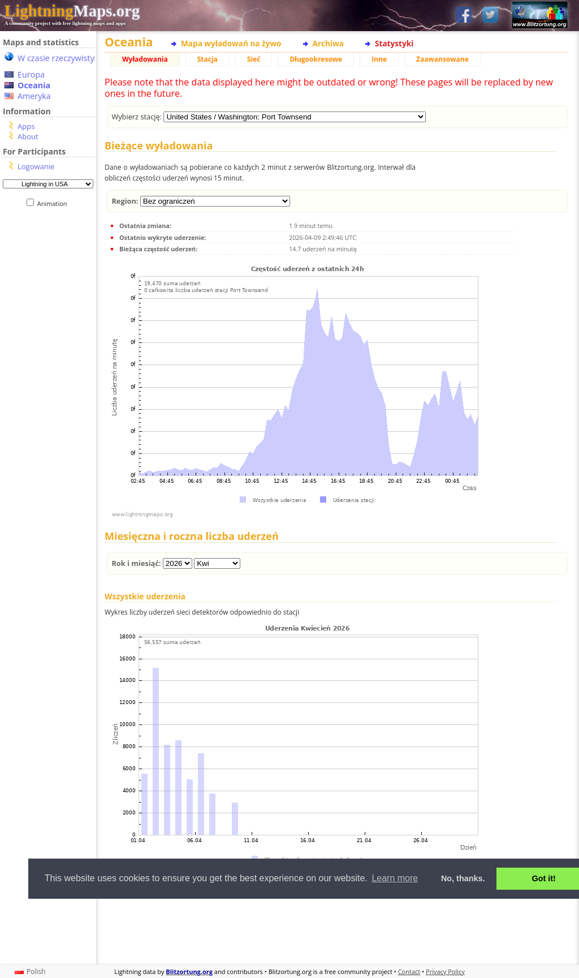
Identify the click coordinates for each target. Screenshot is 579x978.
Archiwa (328, 43)
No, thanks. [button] (463, 878)
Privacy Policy (445, 971)
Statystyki (394, 43)
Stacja (207, 59)
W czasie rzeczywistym (60, 58)
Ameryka (34, 96)
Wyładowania (145, 59)
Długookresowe (316, 59)
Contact (409, 971)
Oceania (34, 85)
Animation (54, 203)
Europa (31, 74)
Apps (26, 126)
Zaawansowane (442, 59)
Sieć (254, 59)
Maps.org (72, 11)
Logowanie (36, 166)
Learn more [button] (394, 878)
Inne (379, 59)
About (28, 136)
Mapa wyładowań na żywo (231, 43)
